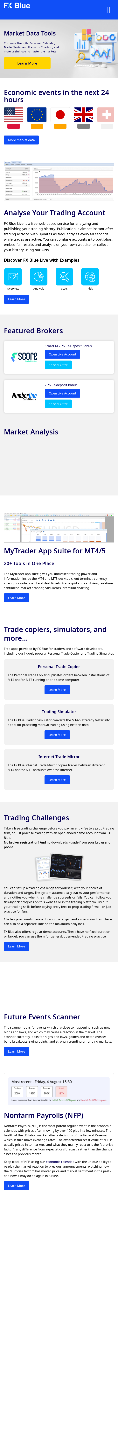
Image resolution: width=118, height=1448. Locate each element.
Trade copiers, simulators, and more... (55, 634)
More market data (21, 140)
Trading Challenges (36, 817)
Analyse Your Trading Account (54, 212)
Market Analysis (31, 432)
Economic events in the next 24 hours (56, 96)
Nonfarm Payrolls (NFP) (43, 1115)
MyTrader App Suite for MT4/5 (55, 551)
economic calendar (59, 1162)
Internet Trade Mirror (59, 756)
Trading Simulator (59, 711)
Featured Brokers (33, 330)
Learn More (27, 63)
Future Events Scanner (42, 1017)
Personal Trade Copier (59, 666)
